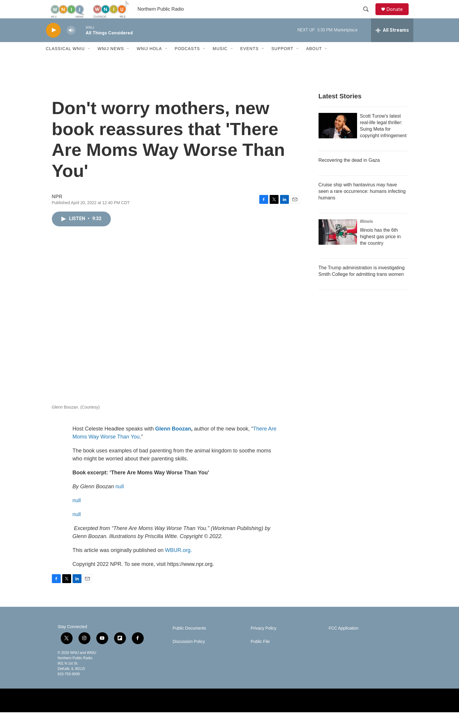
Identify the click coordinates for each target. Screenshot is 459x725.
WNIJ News (110, 61)
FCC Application (343, 641)
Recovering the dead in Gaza (349, 172)
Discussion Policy (189, 654)
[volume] (71, 43)
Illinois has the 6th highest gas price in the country (380, 249)
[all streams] (392, 43)
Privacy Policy (263, 641)
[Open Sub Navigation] (89, 61)
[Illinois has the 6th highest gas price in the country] (338, 244)
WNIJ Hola (149, 61)
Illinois (366, 234)
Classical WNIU (65, 61)
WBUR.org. (178, 563)
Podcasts (187, 61)
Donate (398, 15)
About (314, 61)
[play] (53, 43)
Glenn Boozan (173, 441)
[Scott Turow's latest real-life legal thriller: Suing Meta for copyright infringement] (338, 138)
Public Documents (189, 641)
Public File (260, 654)
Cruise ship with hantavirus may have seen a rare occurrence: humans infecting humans (362, 204)
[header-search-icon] (368, 15)
